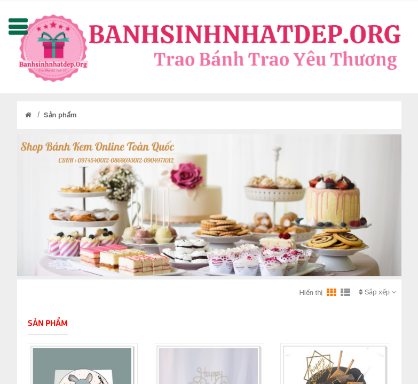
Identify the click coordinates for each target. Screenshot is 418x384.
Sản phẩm (60, 115)
